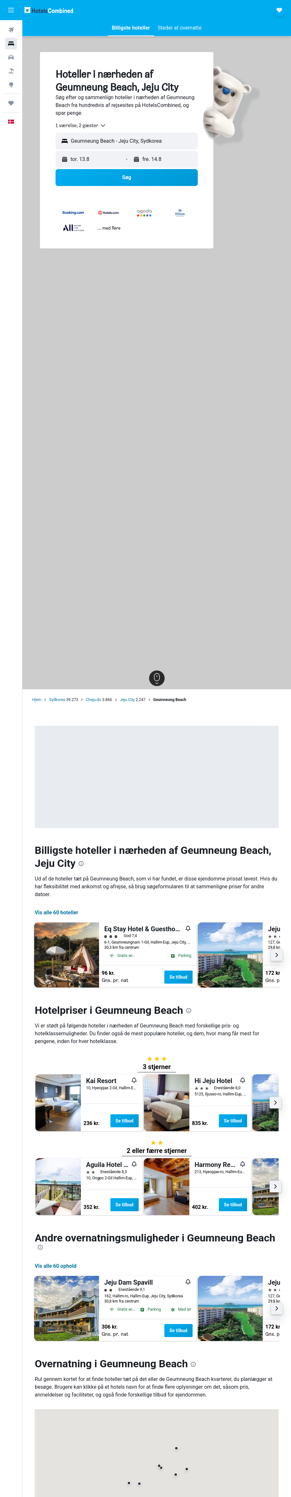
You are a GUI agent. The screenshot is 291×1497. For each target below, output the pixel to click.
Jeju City (127, 699)
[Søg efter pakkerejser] (11, 70)
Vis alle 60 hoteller (56, 912)
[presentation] (81, 864)
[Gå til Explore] (11, 84)
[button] (11, 10)
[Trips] (11, 103)
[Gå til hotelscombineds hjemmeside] (48, 10)
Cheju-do (93, 699)
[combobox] (81, 125)
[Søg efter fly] (11, 29)
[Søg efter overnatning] (11, 43)
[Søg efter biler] (11, 57)
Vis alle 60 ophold (55, 1266)
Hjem (36, 699)
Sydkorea (57, 699)
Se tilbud (178, 977)
